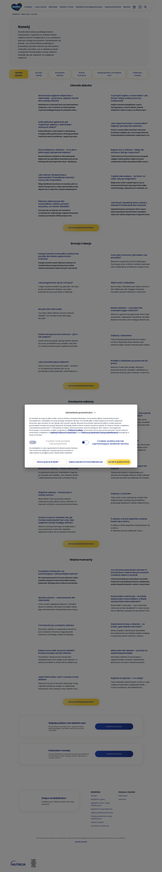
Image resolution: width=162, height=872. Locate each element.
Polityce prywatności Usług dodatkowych (99, 432)
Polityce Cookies (75, 430)
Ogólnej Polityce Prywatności (63, 432)
